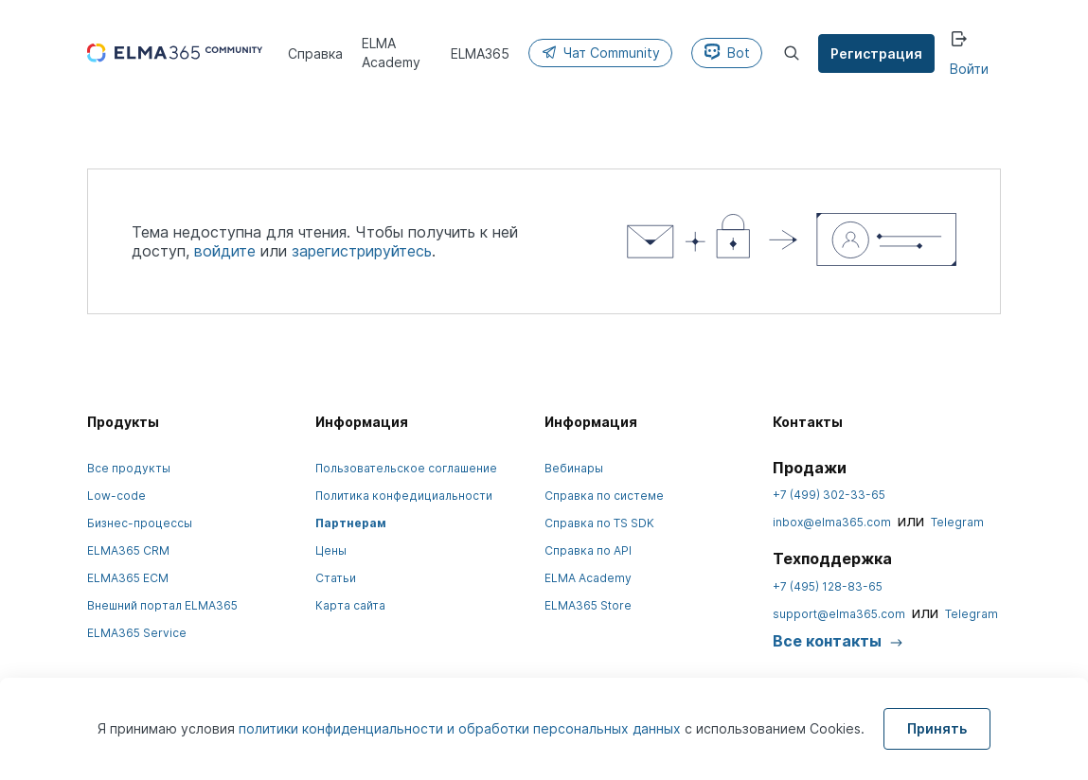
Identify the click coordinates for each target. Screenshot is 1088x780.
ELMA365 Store (588, 605)
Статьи (335, 578)
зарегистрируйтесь (362, 250)
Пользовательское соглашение (406, 468)
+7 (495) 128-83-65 (828, 586)
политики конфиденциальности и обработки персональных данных (462, 728)
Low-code (116, 495)
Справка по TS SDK (599, 523)
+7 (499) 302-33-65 (829, 495)
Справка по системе (604, 495)
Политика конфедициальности (403, 495)
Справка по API (588, 550)
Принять (937, 728)
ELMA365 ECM (128, 578)
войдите (225, 250)
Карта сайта (350, 605)
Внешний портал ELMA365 (162, 605)
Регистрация (876, 53)
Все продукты (128, 468)
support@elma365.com (839, 614)
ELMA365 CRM (128, 550)
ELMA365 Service (137, 633)
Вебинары (573, 468)
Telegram (957, 522)
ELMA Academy (588, 578)
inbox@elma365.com (832, 522)
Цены (331, 550)
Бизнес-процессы (139, 523)
